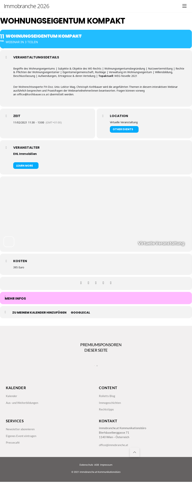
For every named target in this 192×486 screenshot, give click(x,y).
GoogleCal (80, 313)
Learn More (26, 165)
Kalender (12, 398)
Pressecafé (13, 446)
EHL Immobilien (25, 154)
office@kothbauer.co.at (33, 94)
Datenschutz (86, 470)
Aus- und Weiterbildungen (23, 405)
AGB (96, 470)
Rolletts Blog (107, 398)
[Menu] (184, 6)
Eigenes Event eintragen (21, 440)
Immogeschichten (110, 405)
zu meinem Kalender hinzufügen (39, 313)
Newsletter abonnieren (21, 432)
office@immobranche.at (114, 449)
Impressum (106, 470)
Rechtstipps (106, 412)
